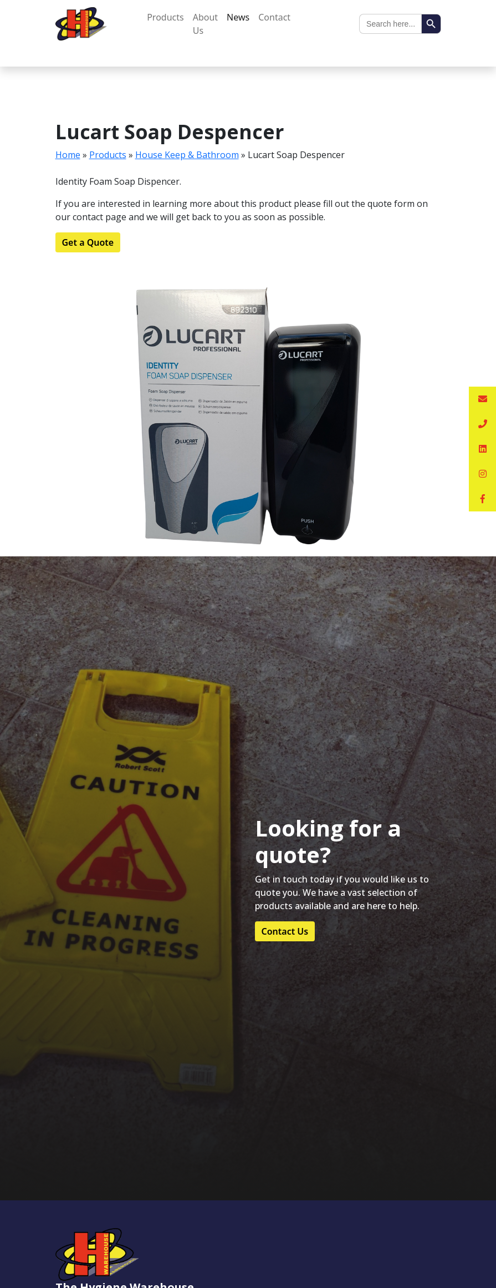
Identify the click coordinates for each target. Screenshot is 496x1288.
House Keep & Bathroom (187, 155)
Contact (274, 17)
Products (165, 17)
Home (67, 155)
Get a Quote (88, 242)
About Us (205, 24)
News (238, 17)
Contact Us (285, 931)
